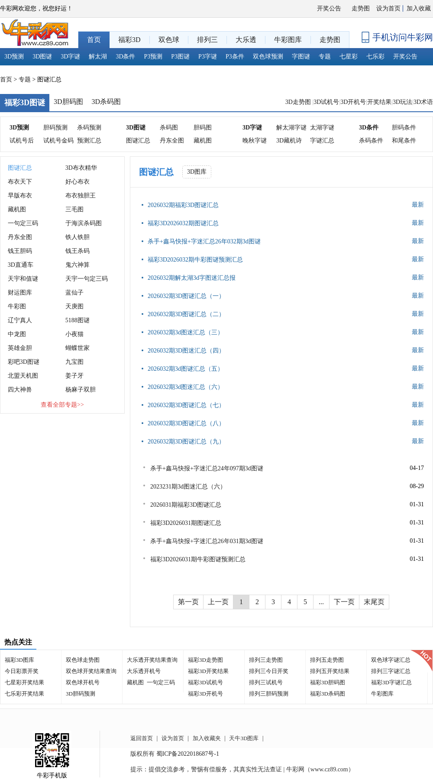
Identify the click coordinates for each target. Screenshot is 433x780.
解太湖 (98, 56)
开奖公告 (329, 8)
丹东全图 (172, 140)
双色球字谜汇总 (390, 660)
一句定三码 (23, 223)
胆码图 (203, 127)
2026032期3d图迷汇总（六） (185, 387)
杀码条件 (371, 140)
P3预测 (153, 56)
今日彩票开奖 (22, 671)
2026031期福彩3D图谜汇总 (185, 505)
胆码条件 (404, 127)
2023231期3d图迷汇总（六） (188, 486)
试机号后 (22, 140)
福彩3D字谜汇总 (391, 682)
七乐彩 (375, 56)
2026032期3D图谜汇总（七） (186, 405)
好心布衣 (77, 181)
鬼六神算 (77, 265)
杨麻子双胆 (80, 389)
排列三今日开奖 (268, 671)
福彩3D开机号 (205, 693)
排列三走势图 (266, 660)
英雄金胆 (20, 348)
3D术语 (423, 102)
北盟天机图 (23, 375)
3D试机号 (326, 102)
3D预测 (14, 56)
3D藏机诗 (289, 140)
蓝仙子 (74, 292)
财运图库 (20, 292)
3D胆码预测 (80, 693)
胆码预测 (55, 127)
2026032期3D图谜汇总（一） (186, 296)
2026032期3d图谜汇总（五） (185, 369)
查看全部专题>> (62, 404)
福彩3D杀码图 (327, 693)
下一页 (344, 601)
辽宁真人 (20, 320)
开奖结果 (379, 102)
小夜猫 (74, 334)
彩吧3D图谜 (23, 362)
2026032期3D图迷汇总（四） (186, 350)
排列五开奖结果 (329, 671)
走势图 (361, 8)
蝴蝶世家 (77, 348)
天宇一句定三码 (86, 278)
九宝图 (74, 362)
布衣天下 (20, 181)
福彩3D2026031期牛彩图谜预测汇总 (198, 559)
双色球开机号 (83, 682)
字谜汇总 (322, 140)
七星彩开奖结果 (24, 682)
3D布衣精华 (81, 168)
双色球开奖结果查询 (91, 671)
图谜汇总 (138, 140)
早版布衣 (20, 195)
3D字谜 (70, 56)
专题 (325, 56)
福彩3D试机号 (205, 682)
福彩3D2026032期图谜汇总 (183, 223)
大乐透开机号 (144, 671)
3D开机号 (353, 102)
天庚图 (74, 306)
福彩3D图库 (19, 660)
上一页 (218, 601)
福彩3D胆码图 (327, 682)
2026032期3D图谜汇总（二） (186, 314)
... (321, 601)
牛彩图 (17, 306)
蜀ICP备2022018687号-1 (187, 754)
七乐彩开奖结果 (24, 693)
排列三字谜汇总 (390, 671)
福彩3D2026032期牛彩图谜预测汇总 (195, 259)
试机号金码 (58, 140)
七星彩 (348, 56)
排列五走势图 (327, 660)
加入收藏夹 (207, 738)
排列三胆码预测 (268, 693)
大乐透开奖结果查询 (152, 660)
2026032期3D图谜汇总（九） (186, 441)
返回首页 (141, 738)
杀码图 (169, 127)
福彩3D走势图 (205, 660)
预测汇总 (89, 140)
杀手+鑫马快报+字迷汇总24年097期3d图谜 (206, 468)
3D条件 (125, 56)
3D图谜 (42, 56)
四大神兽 (20, 389)
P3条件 (235, 56)
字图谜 (301, 56)
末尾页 (374, 601)
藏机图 (203, 140)
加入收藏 (419, 8)
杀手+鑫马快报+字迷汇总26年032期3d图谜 (204, 241)
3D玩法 (402, 102)
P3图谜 (180, 56)
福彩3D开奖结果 (208, 671)
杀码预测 (89, 127)
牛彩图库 (382, 693)
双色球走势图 (83, 660)
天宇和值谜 (23, 278)
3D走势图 (299, 102)
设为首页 (388, 8)
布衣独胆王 (80, 195)
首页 (6, 79)
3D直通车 (20, 265)
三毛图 (74, 209)
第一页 (188, 601)
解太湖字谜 (291, 127)
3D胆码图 (68, 101)
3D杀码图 (106, 101)
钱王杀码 (77, 251)
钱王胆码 (20, 251)
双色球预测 (268, 56)
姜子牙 (74, 375)
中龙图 (17, 334)
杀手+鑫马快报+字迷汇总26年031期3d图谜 (206, 541)
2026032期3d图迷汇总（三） (185, 332)
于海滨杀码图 (83, 223)
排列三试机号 (266, 682)
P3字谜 (207, 56)
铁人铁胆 (77, 237)
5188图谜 (77, 320)
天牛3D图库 (244, 738)
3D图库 (197, 171)
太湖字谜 (322, 127)
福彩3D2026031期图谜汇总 (185, 523)
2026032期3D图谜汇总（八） (186, 423)
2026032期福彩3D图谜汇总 (183, 205)
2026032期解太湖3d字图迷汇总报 (192, 278)
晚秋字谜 (254, 140)
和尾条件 (404, 140)
